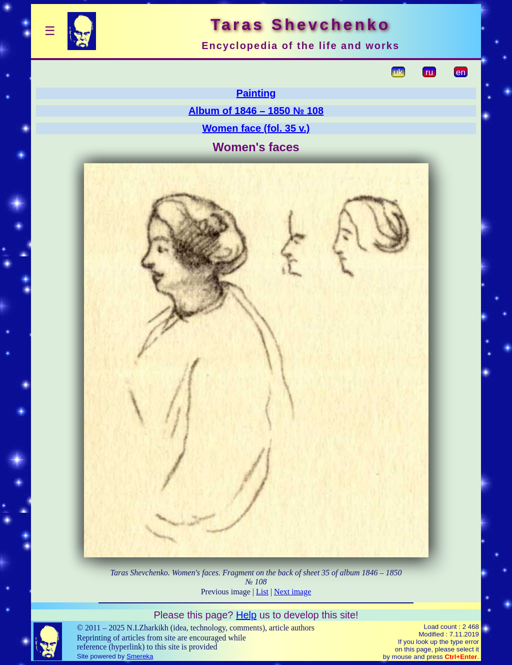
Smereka (139, 656)
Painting (256, 93)
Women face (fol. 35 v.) (256, 128)
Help (246, 614)
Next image (292, 591)
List (262, 591)
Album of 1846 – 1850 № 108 (256, 110)
